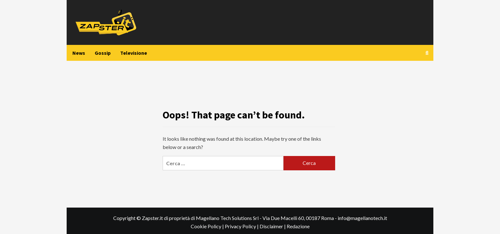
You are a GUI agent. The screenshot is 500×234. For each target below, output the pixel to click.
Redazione (298, 226)
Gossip (103, 53)
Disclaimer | (273, 226)
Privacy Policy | (242, 226)
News (78, 53)
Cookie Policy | (208, 226)
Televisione (133, 53)
